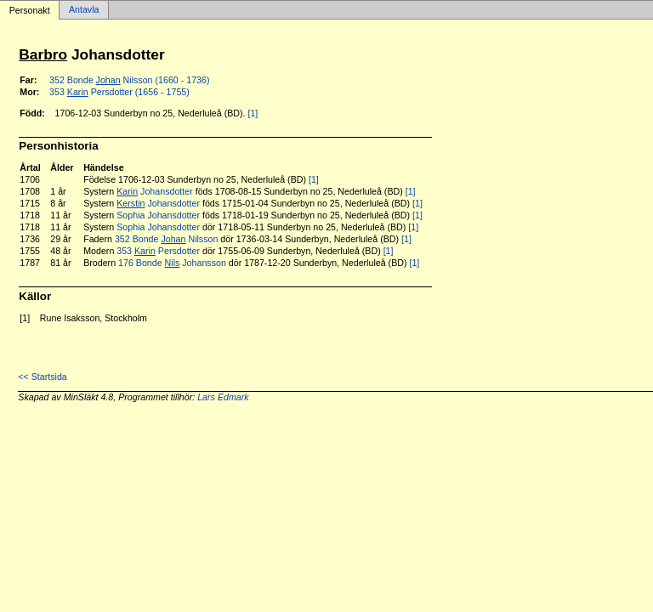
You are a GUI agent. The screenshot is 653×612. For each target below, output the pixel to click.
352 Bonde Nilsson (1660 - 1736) (129, 80)
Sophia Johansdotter (158, 215)
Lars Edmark (222, 397)
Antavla (84, 10)
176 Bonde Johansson (172, 263)
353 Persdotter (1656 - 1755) (119, 92)
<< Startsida (42, 376)
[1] (252, 113)
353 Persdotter (158, 251)
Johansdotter (154, 191)
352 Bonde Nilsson (166, 239)
